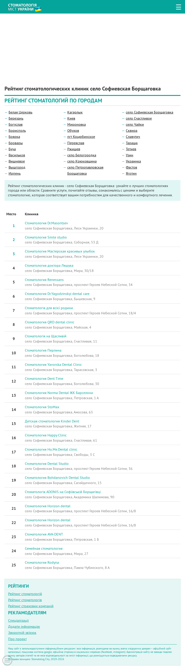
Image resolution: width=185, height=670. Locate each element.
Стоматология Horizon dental (47, 506)
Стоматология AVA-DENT (44, 534)
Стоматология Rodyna (42, 562)
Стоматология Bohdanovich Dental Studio (57, 477)
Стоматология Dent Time (44, 378)
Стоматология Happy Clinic (46, 435)
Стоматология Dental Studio (47, 463)
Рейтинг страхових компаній (31, 606)
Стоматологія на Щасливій (45, 336)
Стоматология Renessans (44, 279)
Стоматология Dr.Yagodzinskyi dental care (57, 293)
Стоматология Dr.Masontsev (46, 223)
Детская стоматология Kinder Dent (52, 421)
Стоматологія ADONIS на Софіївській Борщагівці (63, 491)
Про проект (17, 639)
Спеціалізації (18, 620)
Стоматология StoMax (42, 407)
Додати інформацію (24, 626)
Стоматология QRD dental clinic (49, 322)
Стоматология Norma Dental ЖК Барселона (59, 392)
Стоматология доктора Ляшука (49, 265)
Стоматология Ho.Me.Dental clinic (51, 449)
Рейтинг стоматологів (25, 600)
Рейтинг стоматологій (25, 593)
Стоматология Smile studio (46, 237)
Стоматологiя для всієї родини (49, 308)
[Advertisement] (92, 45)
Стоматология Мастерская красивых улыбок (60, 251)
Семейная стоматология (44, 548)
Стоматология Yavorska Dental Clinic (53, 364)
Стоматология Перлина (43, 350)
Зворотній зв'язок (22, 632)
